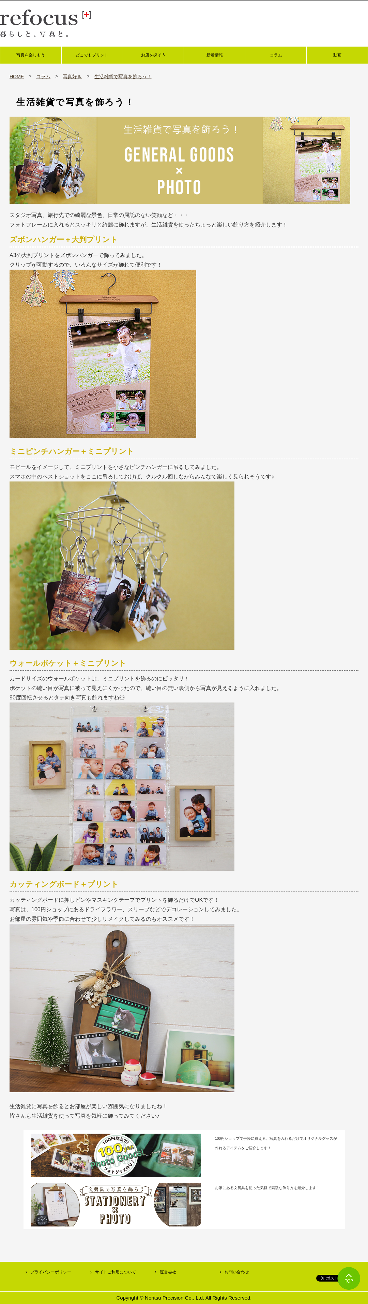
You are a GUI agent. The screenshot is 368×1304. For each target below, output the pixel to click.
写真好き (72, 76)
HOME (17, 76)
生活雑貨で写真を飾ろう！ (123, 76)
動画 (337, 55)
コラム (276, 55)
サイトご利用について (115, 1272)
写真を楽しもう (30, 55)
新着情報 (214, 55)
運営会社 (168, 1272)
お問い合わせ (237, 1272)
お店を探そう (153, 55)
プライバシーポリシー (50, 1272)
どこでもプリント (92, 55)
